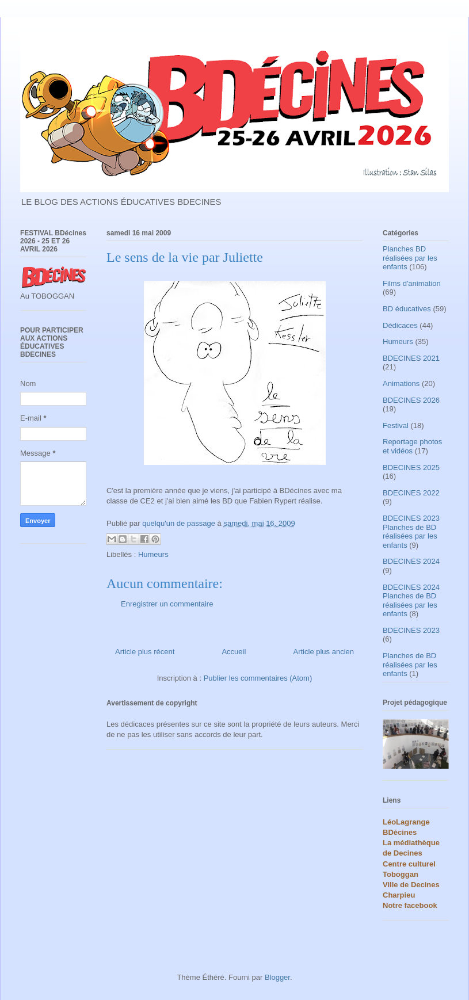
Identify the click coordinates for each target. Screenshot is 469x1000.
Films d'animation (412, 283)
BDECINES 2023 (411, 630)
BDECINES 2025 (411, 467)
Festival (396, 425)
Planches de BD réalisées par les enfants (410, 664)
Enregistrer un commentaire (167, 604)
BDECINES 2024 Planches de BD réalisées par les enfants (411, 601)
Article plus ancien (323, 651)
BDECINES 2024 (411, 561)
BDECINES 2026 (411, 400)
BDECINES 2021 (411, 358)
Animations (401, 383)
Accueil (234, 651)
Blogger (277, 977)
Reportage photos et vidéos (412, 446)
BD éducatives (407, 308)
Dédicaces (400, 325)
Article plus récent (144, 651)
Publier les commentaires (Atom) (258, 678)
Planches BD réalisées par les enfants (410, 258)
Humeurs (153, 554)
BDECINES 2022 (411, 492)
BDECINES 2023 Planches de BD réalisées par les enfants (411, 531)
